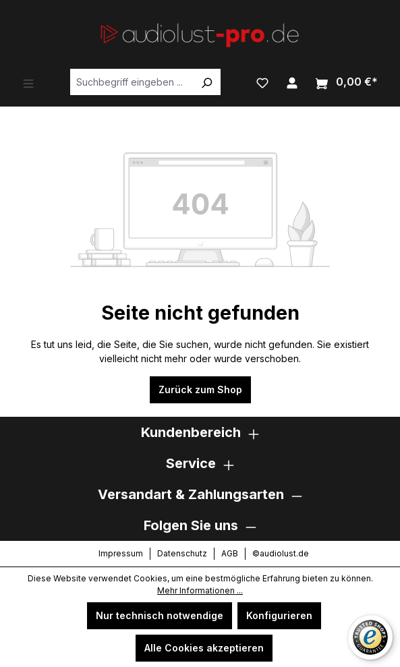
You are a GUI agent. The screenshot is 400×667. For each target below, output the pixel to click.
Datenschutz (182, 553)
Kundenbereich (191, 432)
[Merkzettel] (262, 81)
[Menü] (28, 82)
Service (191, 463)
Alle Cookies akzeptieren (204, 648)
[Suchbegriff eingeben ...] (131, 82)
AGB (229, 553)
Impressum (120, 553)
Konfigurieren (279, 615)
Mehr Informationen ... (200, 590)
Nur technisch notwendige (159, 615)
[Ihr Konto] (292, 81)
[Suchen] (206, 82)
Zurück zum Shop (200, 389)
